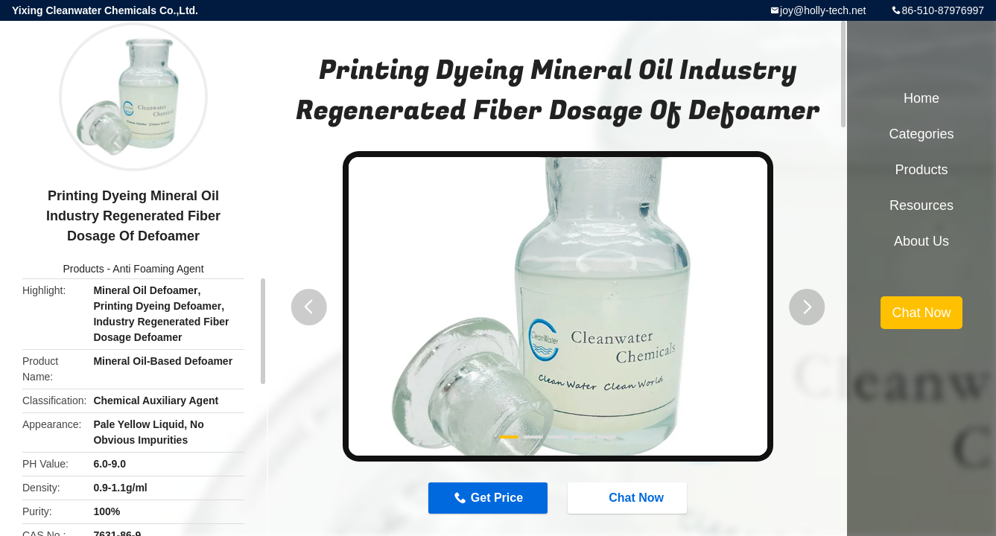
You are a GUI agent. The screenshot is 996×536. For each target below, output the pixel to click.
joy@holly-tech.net (823, 10)
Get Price (497, 497)
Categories (921, 134)
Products (83, 269)
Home (921, 98)
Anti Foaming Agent (157, 269)
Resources (921, 205)
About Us (921, 241)
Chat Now (629, 497)
